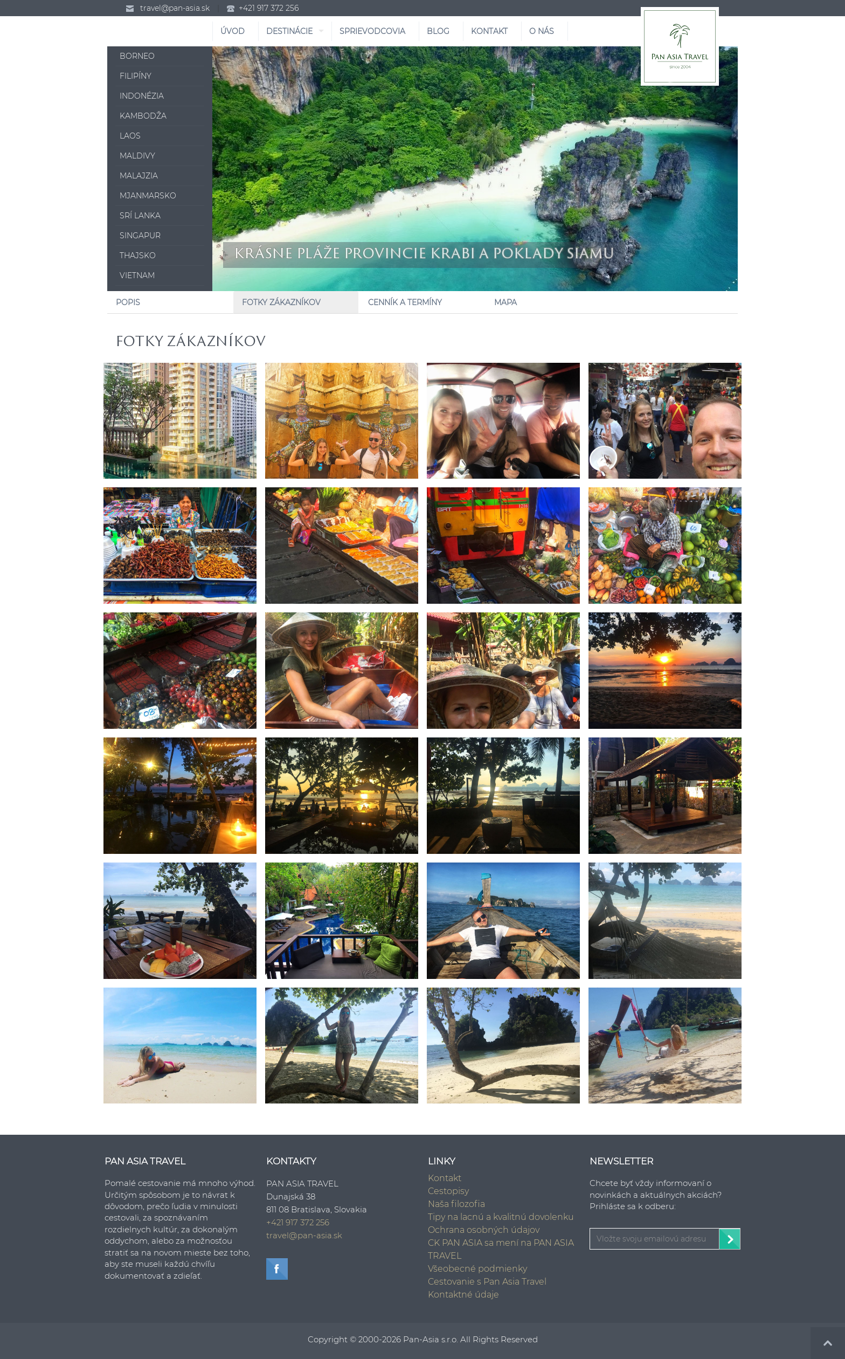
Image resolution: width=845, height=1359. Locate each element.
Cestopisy (448, 1191)
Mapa (505, 302)
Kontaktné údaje (463, 1294)
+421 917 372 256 (269, 8)
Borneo (137, 56)
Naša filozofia (456, 1204)
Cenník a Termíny (405, 302)
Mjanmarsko (148, 196)
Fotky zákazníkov (281, 302)
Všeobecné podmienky (477, 1269)
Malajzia (139, 176)
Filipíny (135, 76)
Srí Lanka (140, 215)
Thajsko (138, 255)
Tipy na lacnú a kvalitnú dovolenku (501, 1217)
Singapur (140, 235)
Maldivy (137, 156)
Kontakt (444, 1178)
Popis (128, 302)
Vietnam (137, 275)
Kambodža (143, 116)
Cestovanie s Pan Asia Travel (487, 1282)
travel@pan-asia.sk (175, 8)
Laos (130, 136)
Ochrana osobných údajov (483, 1230)
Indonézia (142, 96)
